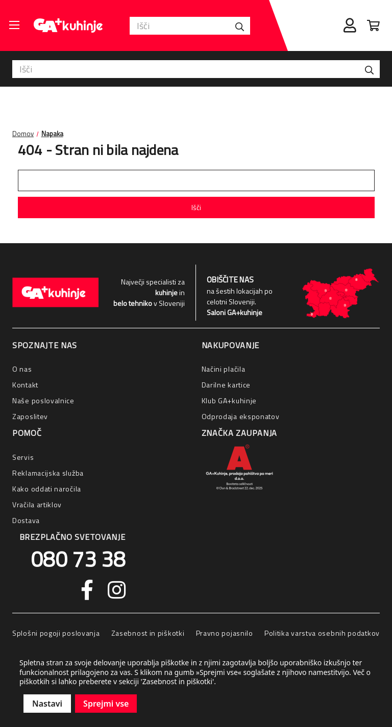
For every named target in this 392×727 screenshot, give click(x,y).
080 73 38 (78, 558)
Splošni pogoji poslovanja (56, 633)
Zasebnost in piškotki (148, 633)
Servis (23, 457)
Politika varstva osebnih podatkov (322, 633)
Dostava (26, 520)
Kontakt (25, 384)
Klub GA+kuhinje (229, 400)
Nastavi (47, 703)
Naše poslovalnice (43, 400)
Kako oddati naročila (46, 488)
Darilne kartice (226, 384)
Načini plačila (224, 369)
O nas (22, 369)
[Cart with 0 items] (373, 25)
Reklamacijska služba (48, 473)
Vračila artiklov (37, 504)
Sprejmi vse (106, 703)
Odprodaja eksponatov (241, 416)
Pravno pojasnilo (224, 633)
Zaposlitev (30, 416)
